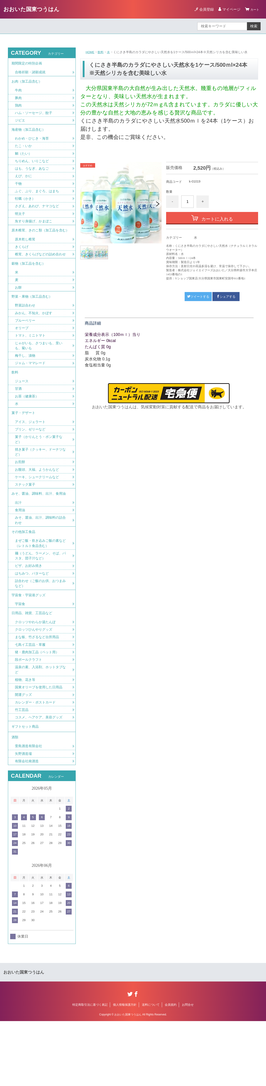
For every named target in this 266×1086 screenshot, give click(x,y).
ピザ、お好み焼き (29, 615)
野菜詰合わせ (26, 336)
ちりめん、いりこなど (33, 170)
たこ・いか (24, 154)
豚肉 (18, 102)
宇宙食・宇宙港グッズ (30, 647)
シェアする (226, 296)
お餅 (18, 316)
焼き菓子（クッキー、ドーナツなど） (40, 492)
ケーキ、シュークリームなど (38, 519)
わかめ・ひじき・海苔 (33, 146)
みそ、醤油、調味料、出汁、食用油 (40, 537)
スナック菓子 (26, 527)
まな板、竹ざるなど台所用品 (38, 693)
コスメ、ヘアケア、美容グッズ (40, 777)
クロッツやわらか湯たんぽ (36, 677)
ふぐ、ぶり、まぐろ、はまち (38, 201)
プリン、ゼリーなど (31, 469)
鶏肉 (18, 110)
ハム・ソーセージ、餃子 (35, 118)
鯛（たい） (24, 162)
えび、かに (24, 186)
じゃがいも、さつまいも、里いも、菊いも (40, 378)
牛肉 (18, 94)
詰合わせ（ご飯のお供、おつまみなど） (40, 634)
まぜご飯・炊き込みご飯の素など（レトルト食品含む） (40, 591)
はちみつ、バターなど (33, 623)
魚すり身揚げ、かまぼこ (35, 233)
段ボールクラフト (29, 716)
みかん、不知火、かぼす (35, 344)
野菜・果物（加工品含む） (33, 326)
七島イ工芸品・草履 (31, 701)
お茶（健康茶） (27, 433)
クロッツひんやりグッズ (35, 685)
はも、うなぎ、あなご (33, 178)
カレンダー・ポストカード (36, 761)
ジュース (22, 417)
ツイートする (198, 296)
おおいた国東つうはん (31, 9)
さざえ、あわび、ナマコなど (38, 217)
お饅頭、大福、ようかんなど (38, 511)
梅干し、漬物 (26, 389)
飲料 (102, 52)
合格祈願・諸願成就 (31, 74)
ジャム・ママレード (31, 397)
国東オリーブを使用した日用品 (40, 746)
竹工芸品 (22, 769)
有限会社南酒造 (27, 826)
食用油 (20, 555)
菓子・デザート (24, 451)
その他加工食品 (24, 579)
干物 (18, 193)
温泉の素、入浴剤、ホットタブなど (40, 727)
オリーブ (22, 360)
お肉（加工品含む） (28, 84)
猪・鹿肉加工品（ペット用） (38, 709)
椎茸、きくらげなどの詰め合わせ (40, 277)
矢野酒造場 (24, 818)
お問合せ (188, 1069)
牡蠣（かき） (26, 209)
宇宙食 (20, 657)
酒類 (15, 800)
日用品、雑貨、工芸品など (33, 667)
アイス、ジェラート (31, 461)
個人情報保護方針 (125, 1069)
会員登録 (204, 9)
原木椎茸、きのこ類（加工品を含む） (39, 246)
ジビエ (20, 126)
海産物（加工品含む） (30, 136)
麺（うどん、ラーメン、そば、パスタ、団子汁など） (40, 604)
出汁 (18, 547)
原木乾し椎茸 (26, 259)
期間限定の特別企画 (28, 64)
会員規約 (171, 1069)
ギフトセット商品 (26, 787)
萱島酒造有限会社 (29, 810)
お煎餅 (20, 503)
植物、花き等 (26, 738)
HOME (90, 52)
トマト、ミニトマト (31, 368)
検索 (253, 26)
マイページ (229, 9)
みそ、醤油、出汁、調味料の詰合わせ (40, 565)
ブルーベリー (26, 352)
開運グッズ (24, 754)
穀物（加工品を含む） (30, 290)
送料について (151, 1069)
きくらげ (22, 267)
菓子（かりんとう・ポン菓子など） (40, 479)
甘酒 (18, 425)
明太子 (20, 225)
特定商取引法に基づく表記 (90, 1069)
